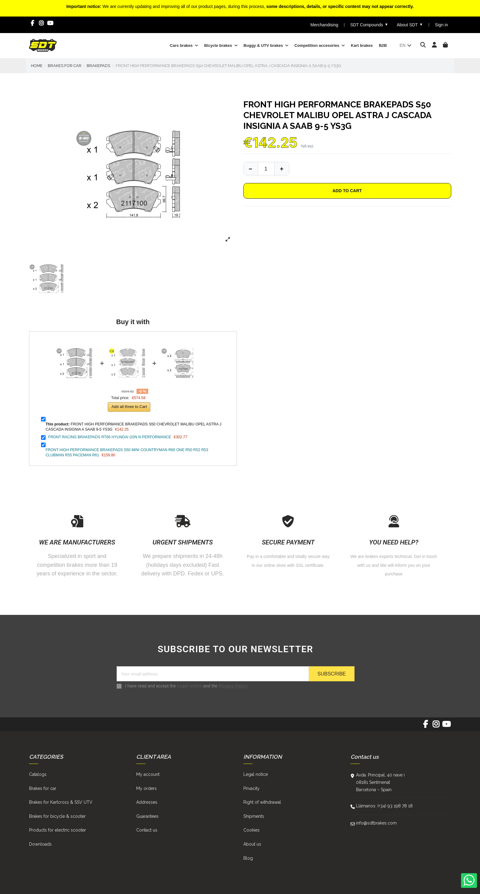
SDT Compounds (369, 25)
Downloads (40, 844)
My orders (146, 788)
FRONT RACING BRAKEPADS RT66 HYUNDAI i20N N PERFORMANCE (109, 437)
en (405, 45)
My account (147, 774)
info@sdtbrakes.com (376, 823)
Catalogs (38, 774)
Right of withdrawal (262, 802)
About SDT (410, 25)
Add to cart (347, 190)
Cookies (251, 830)
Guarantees (147, 816)
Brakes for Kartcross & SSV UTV (60, 802)
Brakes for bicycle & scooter (57, 816)
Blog (248, 858)
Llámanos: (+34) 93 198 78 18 (384, 805)
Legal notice (189, 685)
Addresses (146, 802)
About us (252, 844)
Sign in (441, 24)
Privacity (251, 788)
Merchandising (324, 24)
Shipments (253, 816)
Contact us (146, 830)
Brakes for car (42, 788)
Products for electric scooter (57, 830)
